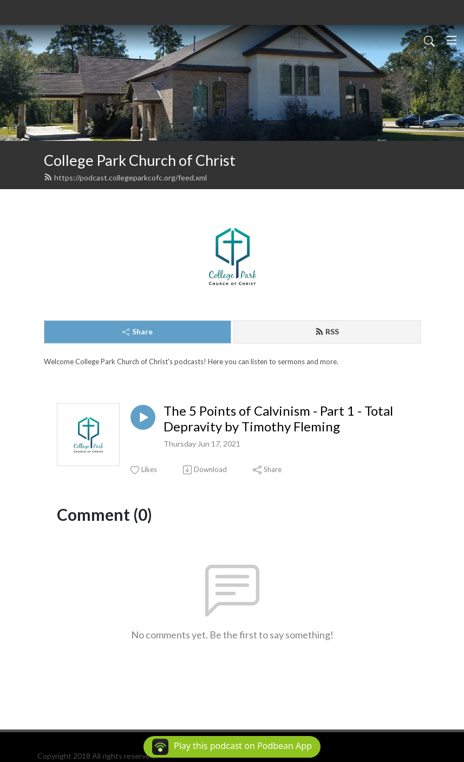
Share (137, 331)
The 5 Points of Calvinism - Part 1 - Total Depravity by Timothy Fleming (278, 418)
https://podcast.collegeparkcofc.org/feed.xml (125, 177)
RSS (327, 331)
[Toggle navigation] (451, 40)
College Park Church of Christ (140, 160)
